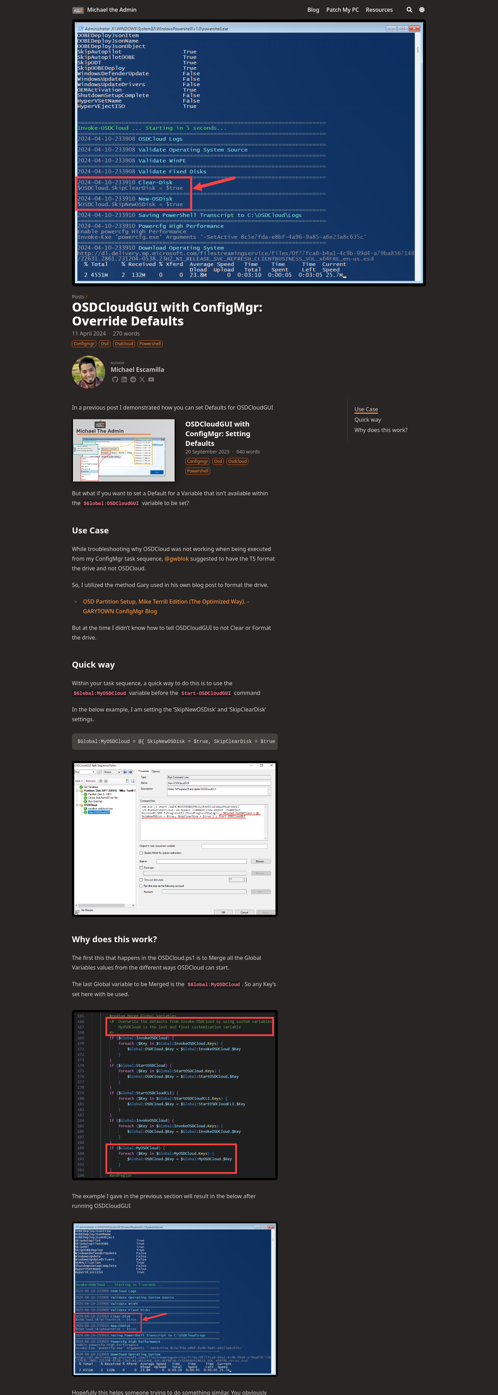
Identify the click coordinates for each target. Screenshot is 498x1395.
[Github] (115, 378)
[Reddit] (133, 378)
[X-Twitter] (142, 378)
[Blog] (313, 10)
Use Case (366, 409)
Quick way (367, 419)
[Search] (409, 9)
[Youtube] (151, 378)
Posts (78, 296)
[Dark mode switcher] (422, 9)
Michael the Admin (112, 9)
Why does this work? (380, 430)
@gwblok (177, 558)
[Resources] (379, 10)
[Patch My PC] (342, 10)
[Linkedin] (124, 378)
